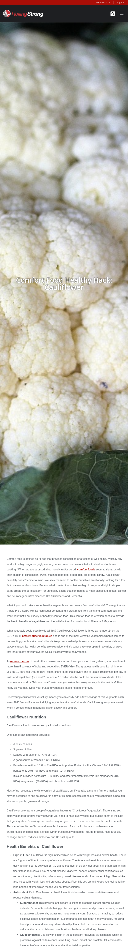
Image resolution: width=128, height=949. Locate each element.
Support (121, 2)
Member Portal (103, 2)
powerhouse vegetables (37, 636)
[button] (112, 13)
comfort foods (86, 569)
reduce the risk (19, 661)
